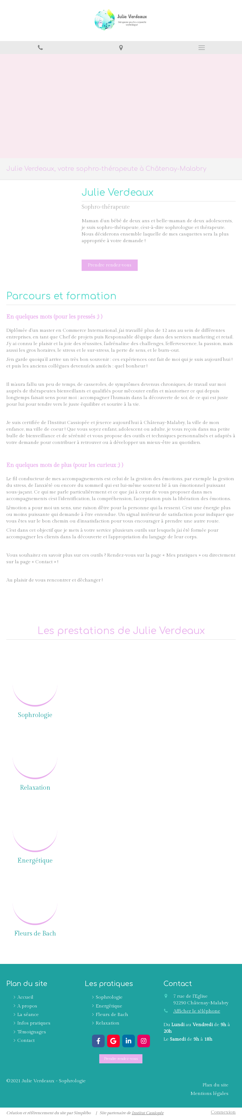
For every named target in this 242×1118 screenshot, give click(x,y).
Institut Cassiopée (148, 1112)
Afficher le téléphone (196, 1011)
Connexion (223, 1112)
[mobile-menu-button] (201, 47)
